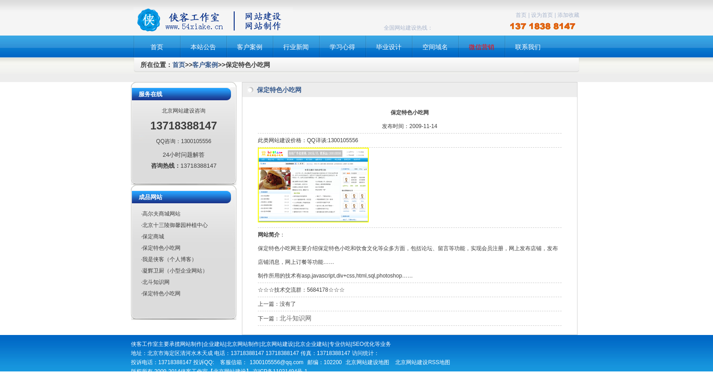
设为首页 (542, 15)
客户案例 (249, 47)
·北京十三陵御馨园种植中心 (174, 225)
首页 (521, 15)
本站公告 (203, 47)
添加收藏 (568, 15)
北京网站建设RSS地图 (422, 362)
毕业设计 (389, 47)
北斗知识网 (295, 318)
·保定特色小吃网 (161, 248)
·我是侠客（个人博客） (169, 259)
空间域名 (435, 47)
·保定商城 (152, 236)
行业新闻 (296, 47)
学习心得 (342, 47)
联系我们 (528, 47)
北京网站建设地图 (367, 362)
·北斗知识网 (155, 282)
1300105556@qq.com (276, 362)
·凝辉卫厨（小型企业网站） (174, 271)
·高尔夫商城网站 (161, 214)
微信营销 (481, 47)
